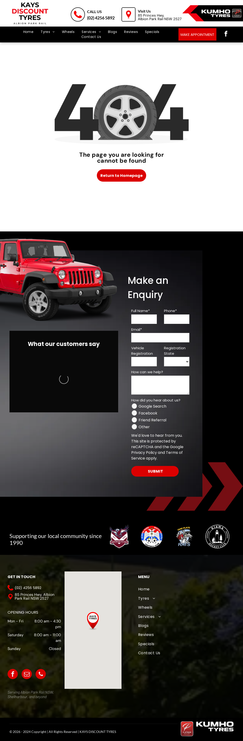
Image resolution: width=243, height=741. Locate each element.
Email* (136, 329)
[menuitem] (28, 31)
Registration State (175, 350)
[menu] (10, 21)
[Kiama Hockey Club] (217, 536)
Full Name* (140, 310)
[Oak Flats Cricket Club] (184, 536)
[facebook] (226, 34)
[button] (93, 621)
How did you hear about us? (155, 400)
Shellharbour (17, 696)
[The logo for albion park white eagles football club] (152, 536)
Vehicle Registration (142, 350)
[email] (27, 674)
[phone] (41, 674)
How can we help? (147, 371)
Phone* (170, 310)
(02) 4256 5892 (101, 17)
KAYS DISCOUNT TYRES (97, 732)
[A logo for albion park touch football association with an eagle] (119, 536)
